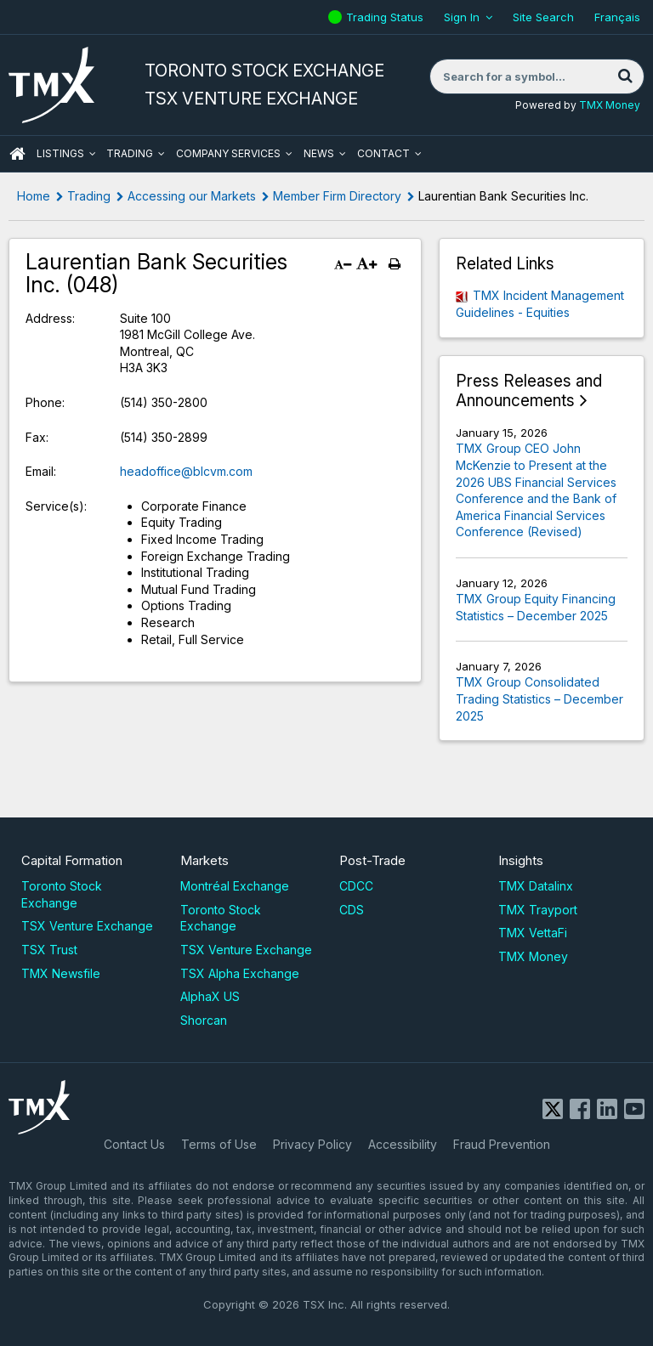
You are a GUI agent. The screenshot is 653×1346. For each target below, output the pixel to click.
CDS (351, 909)
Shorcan (203, 1020)
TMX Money (609, 105)
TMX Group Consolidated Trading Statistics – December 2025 (539, 698)
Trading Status (387, 17)
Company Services (228, 153)
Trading (129, 153)
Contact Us (134, 1144)
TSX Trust (49, 949)
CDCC (356, 886)
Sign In (462, 17)
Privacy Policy (312, 1144)
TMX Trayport (537, 909)
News (319, 153)
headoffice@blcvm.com (186, 471)
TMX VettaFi (532, 932)
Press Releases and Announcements (529, 391)
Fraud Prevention (501, 1144)
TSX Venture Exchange (87, 926)
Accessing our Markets (192, 196)
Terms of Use (219, 1144)
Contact (383, 153)
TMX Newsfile (60, 973)
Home (33, 196)
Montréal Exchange (234, 886)
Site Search (543, 17)
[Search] (625, 76)
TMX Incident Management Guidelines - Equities (540, 304)
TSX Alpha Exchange (239, 973)
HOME (17, 154)
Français (617, 17)
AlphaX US (210, 996)
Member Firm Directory (337, 196)
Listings (60, 153)
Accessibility (402, 1144)
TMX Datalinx (535, 886)
